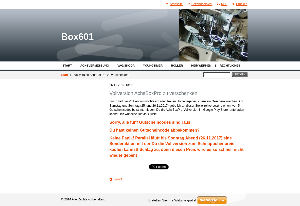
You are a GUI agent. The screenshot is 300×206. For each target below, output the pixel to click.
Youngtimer (153, 65)
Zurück (118, 179)
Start (67, 65)
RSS (224, 4)
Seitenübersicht (202, 4)
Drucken (242, 4)
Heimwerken (201, 65)
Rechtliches (230, 65)
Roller (177, 65)
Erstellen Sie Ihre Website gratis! (172, 200)
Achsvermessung (94, 65)
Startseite (176, 4)
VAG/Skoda (126, 65)
